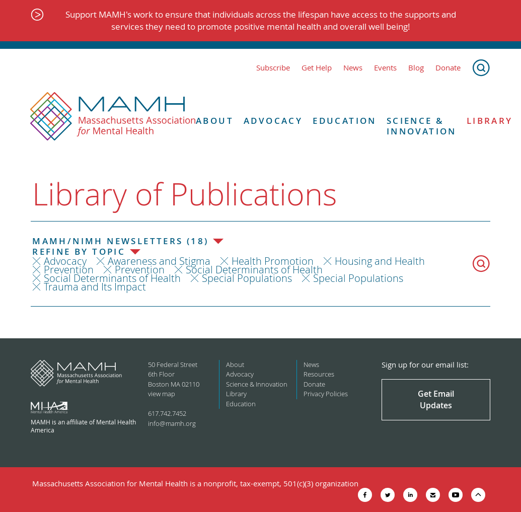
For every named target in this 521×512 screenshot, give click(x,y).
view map (161, 393)
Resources (319, 374)
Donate (448, 67)
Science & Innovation (422, 126)
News (352, 67)
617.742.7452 (167, 413)
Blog (416, 67)
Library (236, 393)
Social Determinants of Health (254, 269)
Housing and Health (380, 261)
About (215, 121)
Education (345, 121)
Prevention (69, 269)
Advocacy (273, 121)
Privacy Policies (326, 393)
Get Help (317, 67)
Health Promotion (273, 261)
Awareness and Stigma (159, 261)
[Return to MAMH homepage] (113, 116)
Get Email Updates (436, 399)
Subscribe (273, 67)
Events (385, 67)
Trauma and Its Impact (95, 286)
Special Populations (247, 278)
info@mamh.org (172, 423)
